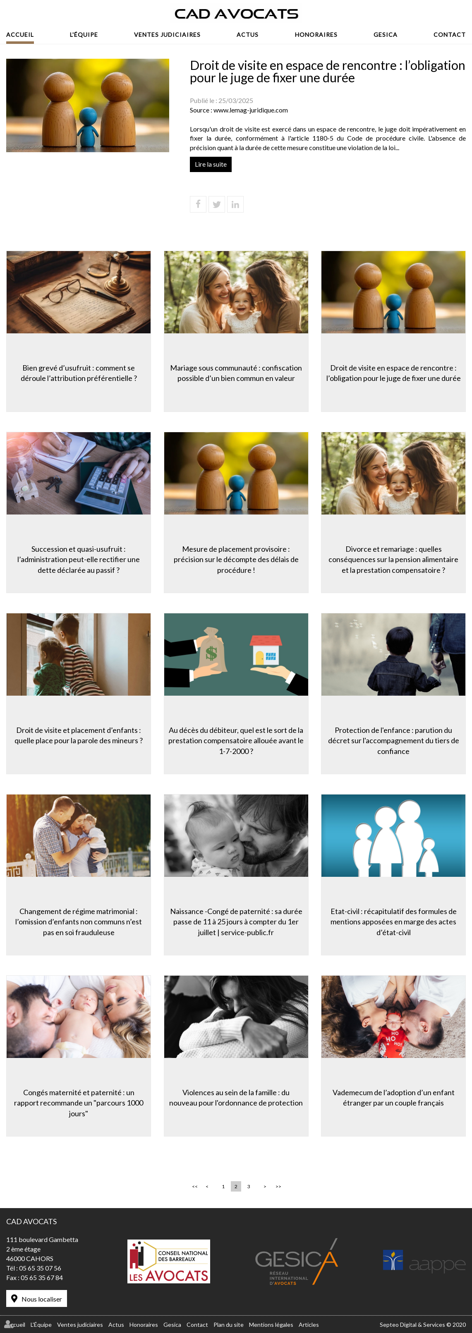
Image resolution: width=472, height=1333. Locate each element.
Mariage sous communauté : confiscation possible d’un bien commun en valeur (236, 373)
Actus (248, 34)
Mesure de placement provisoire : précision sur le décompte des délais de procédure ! (236, 559)
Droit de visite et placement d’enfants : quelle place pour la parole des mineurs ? (78, 735)
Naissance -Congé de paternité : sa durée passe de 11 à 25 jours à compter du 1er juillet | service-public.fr (236, 922)
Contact (450, 34)
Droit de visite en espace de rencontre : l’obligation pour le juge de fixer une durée (393, 373)
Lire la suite (211, 164)
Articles (309, 1324)
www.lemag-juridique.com (250, 110)
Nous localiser (42, 1299)
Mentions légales (271, 1324)
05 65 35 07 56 (40, 1268)
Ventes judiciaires (167, 34)
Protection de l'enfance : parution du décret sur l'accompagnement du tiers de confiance (393, 740)
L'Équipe (84, 34)
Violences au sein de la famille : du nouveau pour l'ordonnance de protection (236, 1098)
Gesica (386, 34)
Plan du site (228, 1324)
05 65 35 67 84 (42, 1277)
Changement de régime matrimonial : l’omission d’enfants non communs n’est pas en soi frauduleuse (78, 922)
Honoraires (316, 34)
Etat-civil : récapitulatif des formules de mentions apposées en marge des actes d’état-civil (394, 922)
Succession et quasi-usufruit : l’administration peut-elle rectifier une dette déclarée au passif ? (78, 559)
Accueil (20, 34)
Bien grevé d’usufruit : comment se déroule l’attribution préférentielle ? (79, 373)
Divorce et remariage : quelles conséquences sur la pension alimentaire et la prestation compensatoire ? (393, 559)
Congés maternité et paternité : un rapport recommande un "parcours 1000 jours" (78, 1103)
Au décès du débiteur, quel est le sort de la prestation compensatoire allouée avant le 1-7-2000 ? (236, 740)
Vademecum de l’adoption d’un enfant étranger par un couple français (394, 1098)
